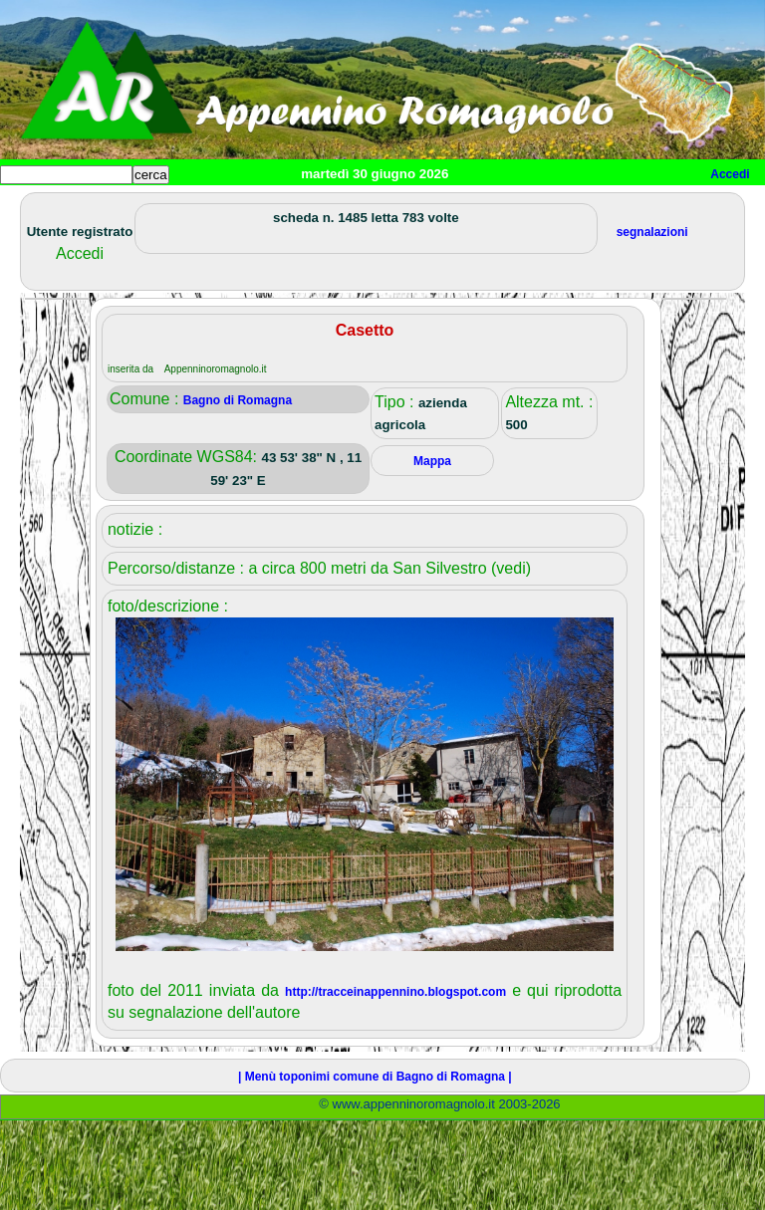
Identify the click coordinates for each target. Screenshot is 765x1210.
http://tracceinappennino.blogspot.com (395, 992)
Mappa (432, 461)
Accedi (729, 174)
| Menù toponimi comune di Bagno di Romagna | (375, 1077)
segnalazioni (652, 232)
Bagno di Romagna (237, 400)
